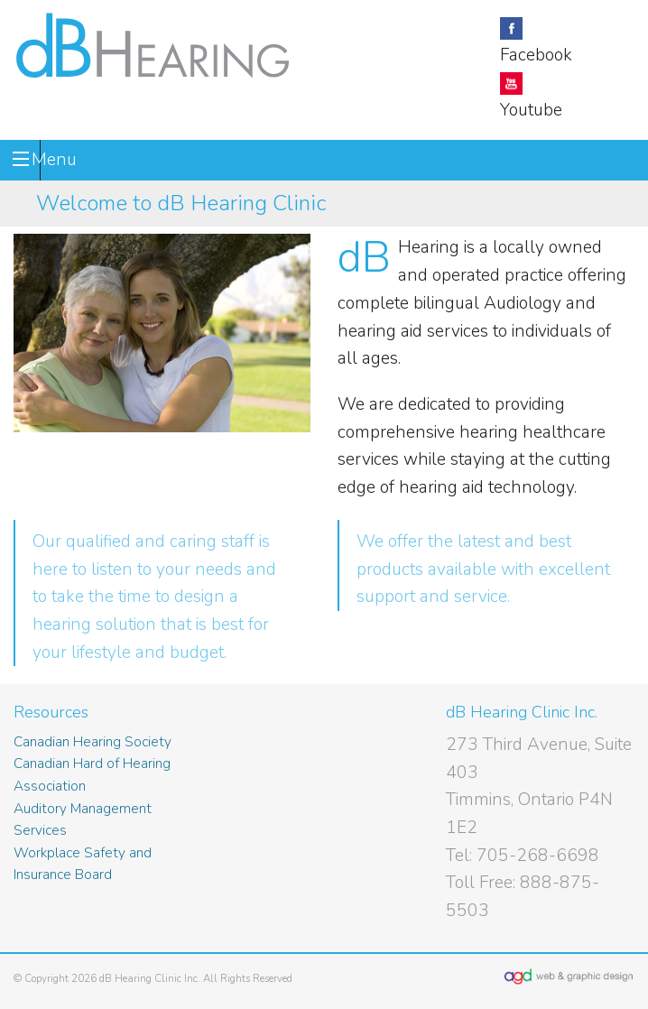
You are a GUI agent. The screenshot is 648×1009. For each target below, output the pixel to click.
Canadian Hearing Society (92, 741)
